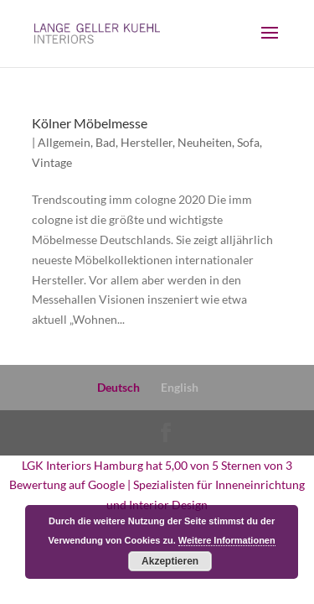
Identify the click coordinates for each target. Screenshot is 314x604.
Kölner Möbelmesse (89, 123)
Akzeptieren (170, 561)
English (179, 387)
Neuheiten (205, 142)
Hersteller (146, 142)
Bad (105, 142)
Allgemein (64, 142)
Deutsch (118, 387)
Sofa (248, 142)
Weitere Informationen (226, 540)
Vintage (52, 162)
